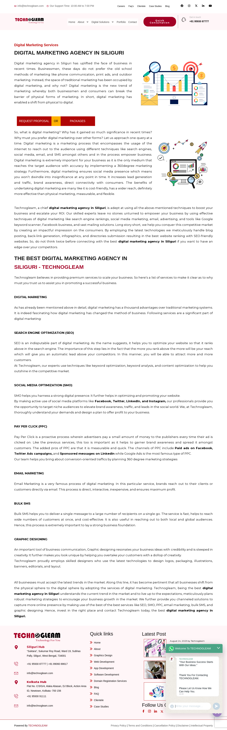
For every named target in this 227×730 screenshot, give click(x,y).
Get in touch (195, 16)
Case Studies (155, 5)
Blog (167, 5)
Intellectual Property (202, 724)
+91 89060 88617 (58, 662)
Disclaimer (183, 724)
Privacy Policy (118, 724)
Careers (121, 5)
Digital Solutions (103, 19)
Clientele (141, 5)
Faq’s (131, 5)
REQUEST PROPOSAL (34, 119)
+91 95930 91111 (36, 694)
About (83, 19)
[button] (83, 19)
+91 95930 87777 (199, 20)
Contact (132, 19)
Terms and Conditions (140, 724)
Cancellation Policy (164, 724)
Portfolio (121, 19)
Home (72, 19)
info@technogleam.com (40, 671)
